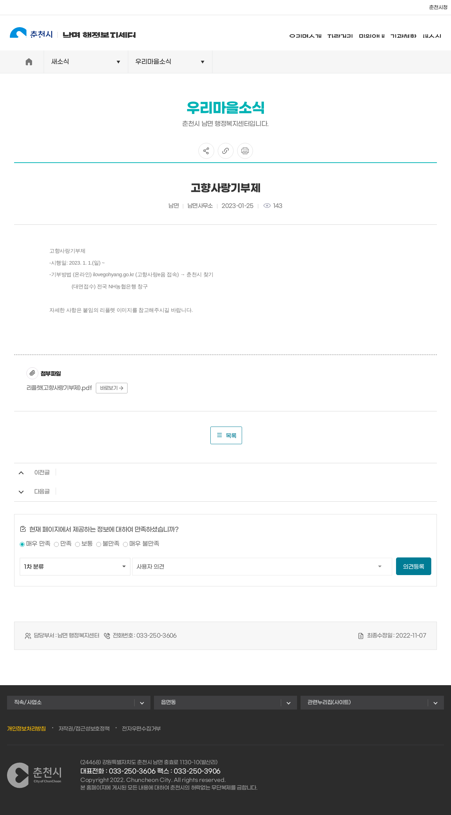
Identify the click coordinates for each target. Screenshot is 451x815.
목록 (226, 435)
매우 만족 (38, 544)
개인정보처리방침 (26, 729)
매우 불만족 (144, 544)
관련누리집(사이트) (329, 702)
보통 (87, 544)
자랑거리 (346, 33)
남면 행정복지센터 (67, 32)
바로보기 (111, 388)
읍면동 (168, 702)
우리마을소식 (153, 62)
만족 (66, 544)
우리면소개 (311, 33)
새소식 (437, 33)
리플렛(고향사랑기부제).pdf (59, 388)
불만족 (111, 544)
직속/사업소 (28, 702)
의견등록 (413, 566)
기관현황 (409, 33)
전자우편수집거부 (141, 729)
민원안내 (378, 33)
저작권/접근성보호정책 (84, 729)
